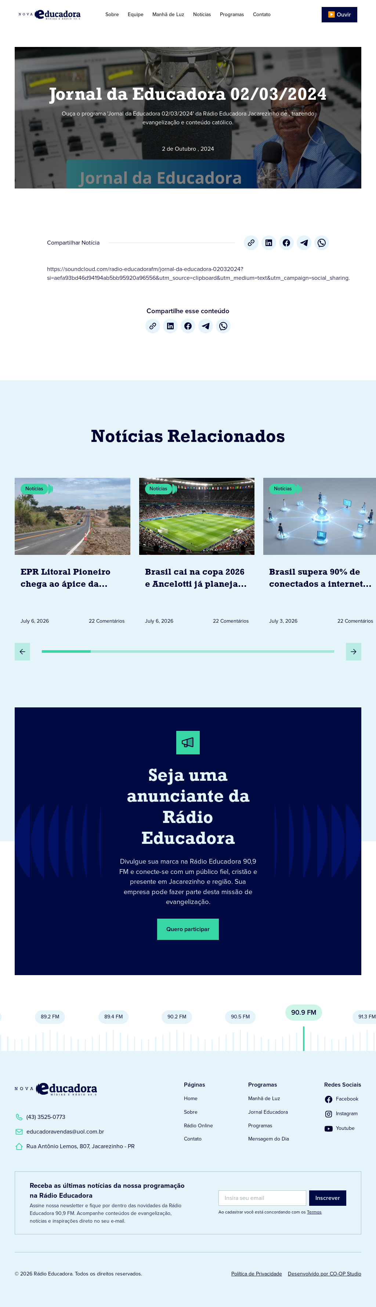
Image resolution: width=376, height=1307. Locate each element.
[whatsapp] (321, 242)
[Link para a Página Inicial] (56, 1089)
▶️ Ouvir (339, 14)
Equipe (136, 14)
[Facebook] (286, 242)
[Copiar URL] (251, 242)
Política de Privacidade (256, 1274)
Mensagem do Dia (268, 1139)
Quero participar (188, 929)
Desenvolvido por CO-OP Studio (324, 1274)
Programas (232, 14)
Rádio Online (198, 1126)
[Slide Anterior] (22, 651)
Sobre (112, 14)
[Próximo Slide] (353, 651)
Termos (314, 1212)
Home (191, 1098)
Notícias (202, 14)
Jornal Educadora (268, 1112)
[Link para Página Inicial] (54, 14)
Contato (262, 14)
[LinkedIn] (268, 242)
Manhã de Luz (168, 14)
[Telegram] (304, 242)
